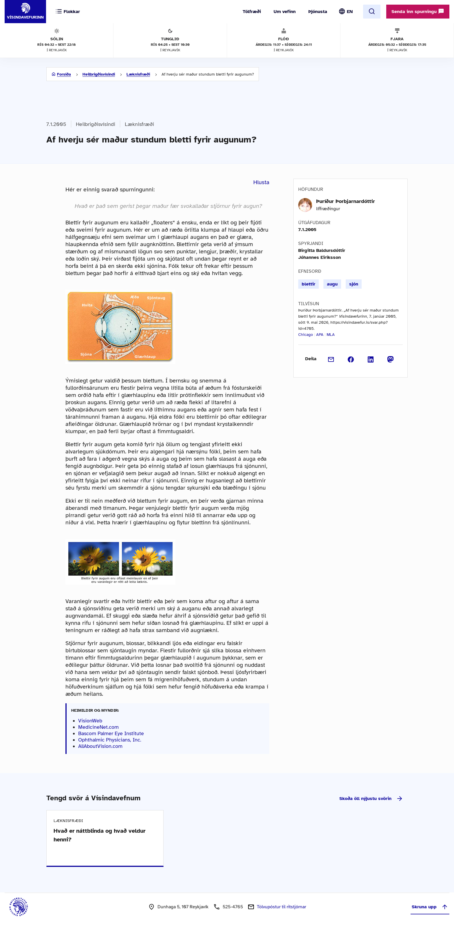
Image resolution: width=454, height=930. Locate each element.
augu (332, 284)
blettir (308, 284)
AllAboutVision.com (100, 746)
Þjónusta (317, 11)
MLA (331, 334)
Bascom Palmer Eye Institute (111, 733)
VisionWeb (90, 720)
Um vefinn (285, 11)
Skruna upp (430, 906)
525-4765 (233, 907)
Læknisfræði (138, 74)
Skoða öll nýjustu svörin (371, 798)
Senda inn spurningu (417, 11)
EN (350, 11)
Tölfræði (252, 11)
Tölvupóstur (281, 907)
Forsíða (64, 74)
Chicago (305, 334)
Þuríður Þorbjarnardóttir (345, 201)
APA (319, 334)
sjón (353, 284)
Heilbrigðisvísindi (99, 74)
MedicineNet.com (98, 727)
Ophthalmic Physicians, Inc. (109, 740)
